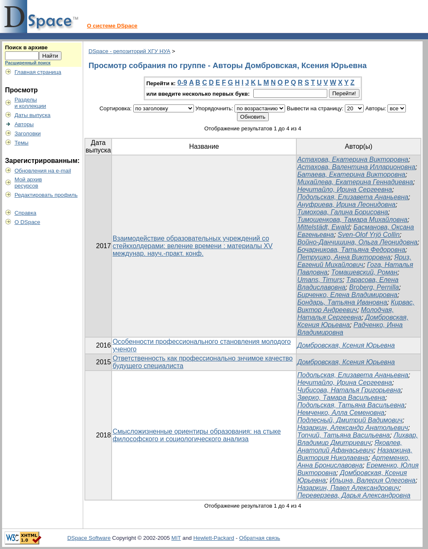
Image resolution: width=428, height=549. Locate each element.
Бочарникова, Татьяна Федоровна (351, 249)
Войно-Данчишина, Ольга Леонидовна (357, 242)
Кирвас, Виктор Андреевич (355, 306)
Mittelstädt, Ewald (323, 227)
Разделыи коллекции (30, 103)
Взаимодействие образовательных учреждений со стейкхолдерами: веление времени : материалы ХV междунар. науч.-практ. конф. (192, 246)
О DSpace (28, 222)
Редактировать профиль (46, 195)
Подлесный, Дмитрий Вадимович (350, 420)
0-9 (182, 82)
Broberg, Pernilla (374, 287)
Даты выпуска (33, 115)
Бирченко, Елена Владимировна (347, 294)
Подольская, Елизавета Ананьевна (352, 197)
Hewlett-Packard (213, 538)
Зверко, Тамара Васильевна (341, 397)
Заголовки (28, 133)
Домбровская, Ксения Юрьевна (346, 345)
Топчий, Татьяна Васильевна (343, 435)
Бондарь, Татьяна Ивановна (342, 302)
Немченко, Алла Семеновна (341, 412)
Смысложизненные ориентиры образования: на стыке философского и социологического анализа (196, 435)
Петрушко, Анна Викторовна (343, 257)
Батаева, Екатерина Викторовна (351, 174)
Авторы (24, 124)
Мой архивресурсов (28, 182)
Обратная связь (259, 538)
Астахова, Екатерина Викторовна (352, 159)
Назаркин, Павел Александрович (348, 487)
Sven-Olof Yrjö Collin (369, 234)
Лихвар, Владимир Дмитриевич (357, 439)
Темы (22, 143)
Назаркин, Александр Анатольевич (352, 427)
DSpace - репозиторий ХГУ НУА (130, 51)
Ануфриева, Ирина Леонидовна (346, 204)
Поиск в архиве (26, 47)
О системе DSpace (112, 26)
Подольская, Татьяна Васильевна (351, 405)
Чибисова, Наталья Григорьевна (349, 390)
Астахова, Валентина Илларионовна (356, 166)
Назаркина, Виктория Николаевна (354, 454)
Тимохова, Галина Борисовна (342, 212)
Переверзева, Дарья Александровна (353, 495)
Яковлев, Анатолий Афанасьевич (349, 446)
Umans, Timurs (319, 279)
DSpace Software (89, 538)
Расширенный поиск (28, 62)
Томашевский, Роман (364, 272)
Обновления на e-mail (43, 171)
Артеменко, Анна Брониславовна (353, 461)
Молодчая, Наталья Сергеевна (345, 313)
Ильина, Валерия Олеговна (372, 480)
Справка (25, 213)
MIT (176, 538)
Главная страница (38, 72)
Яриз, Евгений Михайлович (354, 261)
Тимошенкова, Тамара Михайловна (352, 219)
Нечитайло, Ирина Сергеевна (344, 189)
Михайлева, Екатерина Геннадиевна (355, 182)
